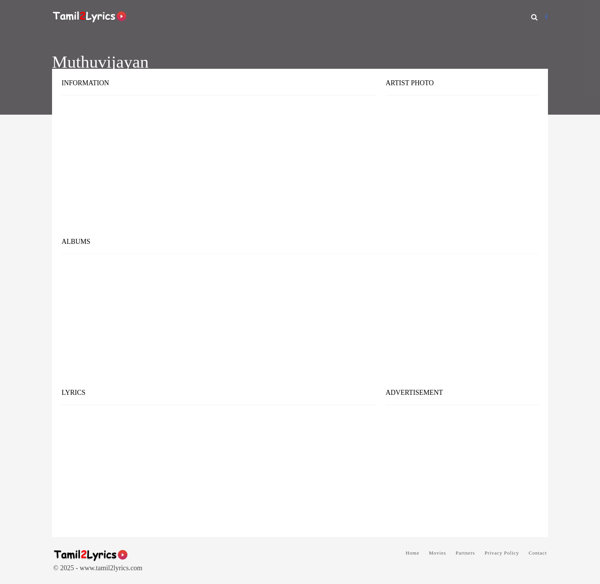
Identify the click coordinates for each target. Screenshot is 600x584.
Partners (465, 553)
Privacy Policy (501, 553)
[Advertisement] (300, 171)
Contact (538, 553)
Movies (437, 553)
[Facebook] (546, 17)
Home (412, 553)
